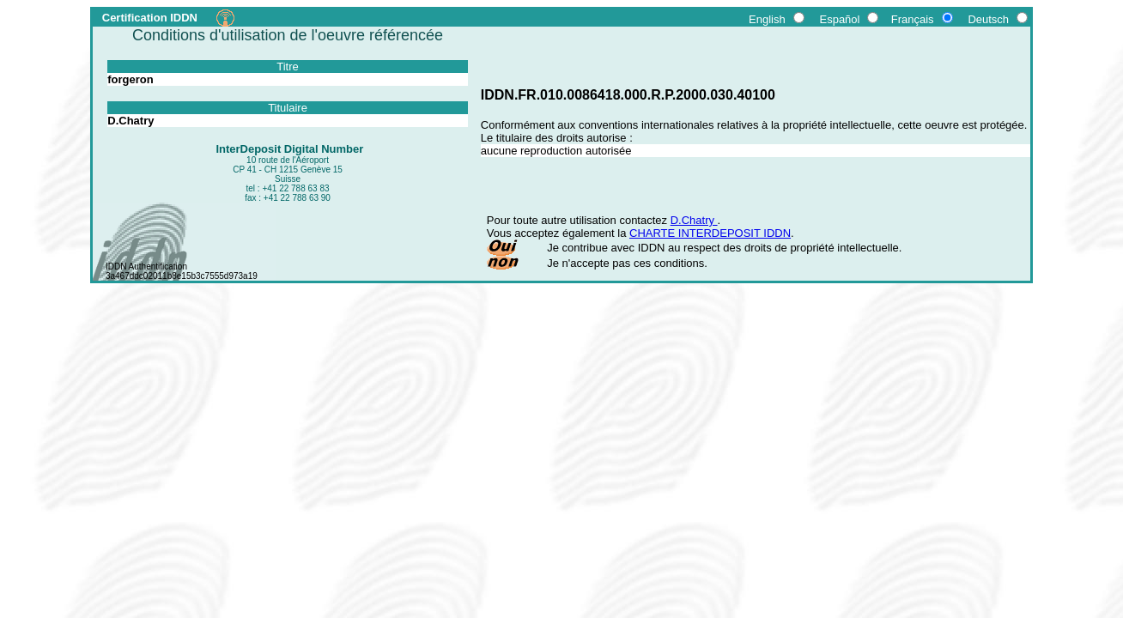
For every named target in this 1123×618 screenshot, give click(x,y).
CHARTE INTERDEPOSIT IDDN (710, 233)
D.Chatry (694, 220)
